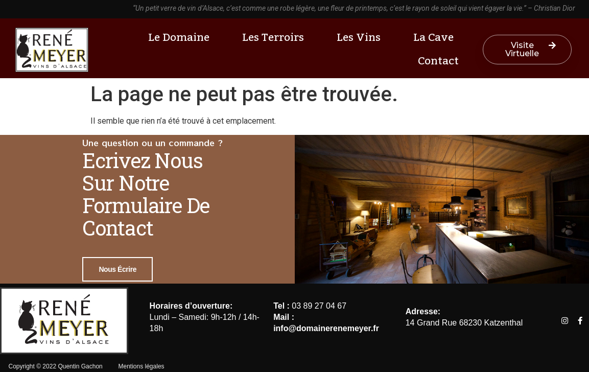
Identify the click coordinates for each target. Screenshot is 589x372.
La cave (436, 38)
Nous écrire (117, 269)
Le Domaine (181, 38)
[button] (527, 49)
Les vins (361, 38)
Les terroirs (275, 38)
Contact (438, 61)
